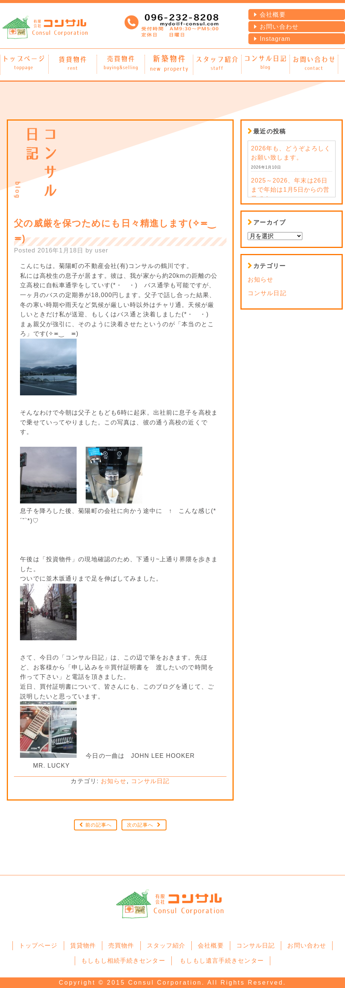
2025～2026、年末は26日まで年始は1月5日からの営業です (290, 189)
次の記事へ (140, 825)
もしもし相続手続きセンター (123, 960)
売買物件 (121, 945)
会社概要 (272, 14)
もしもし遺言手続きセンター (222, 960)
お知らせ (113, 781)
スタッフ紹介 (166, 945)
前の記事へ (98, 825)
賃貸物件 (83, 945)
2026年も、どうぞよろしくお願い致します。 (291, 153)
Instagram (275, 39)
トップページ (38, 945)
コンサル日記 (150, 781)
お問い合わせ (279, 26)
